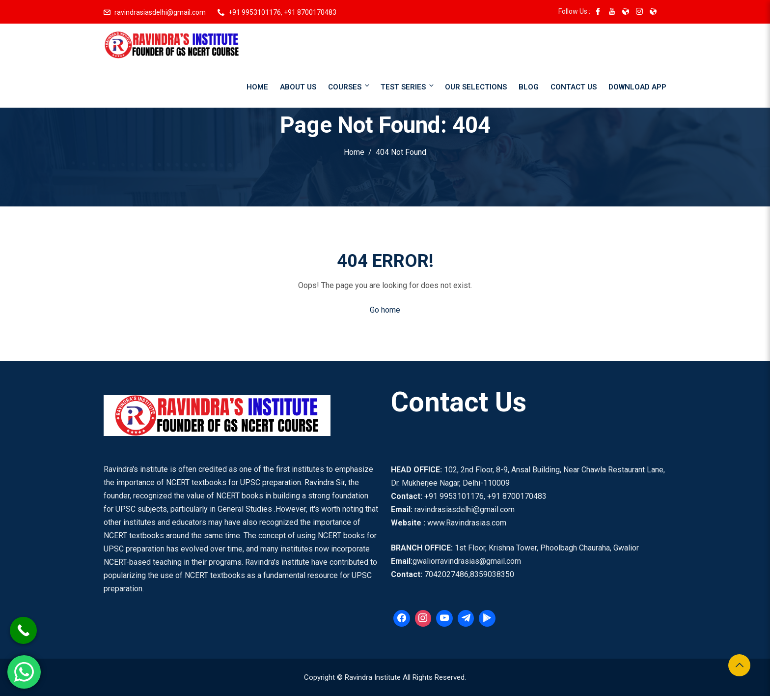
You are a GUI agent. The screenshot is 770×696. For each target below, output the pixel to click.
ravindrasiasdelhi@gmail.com (160, 12)
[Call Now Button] (23, 630)
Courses (349, 86)
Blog (529, 87)
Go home (385, 310)
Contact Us (573, 87)
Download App (637, 87)
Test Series (408, 86)
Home (257, 87)
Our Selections (476, 87)
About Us (298, 87)
